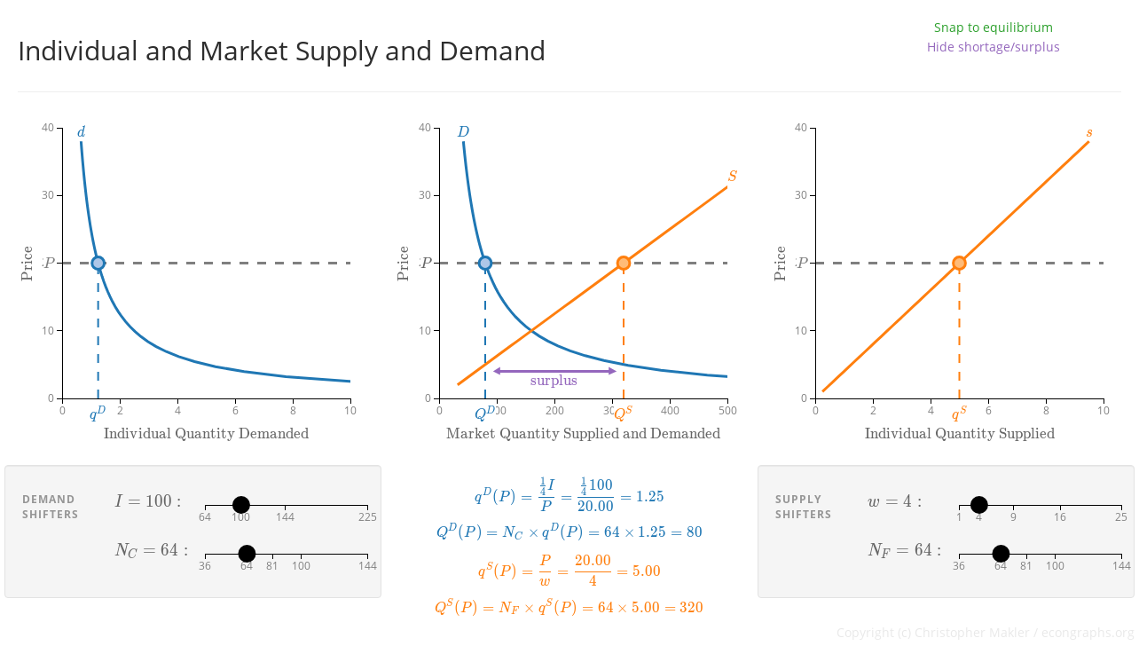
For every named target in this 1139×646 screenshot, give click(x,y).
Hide (993, 46)
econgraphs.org (1088, 632)
